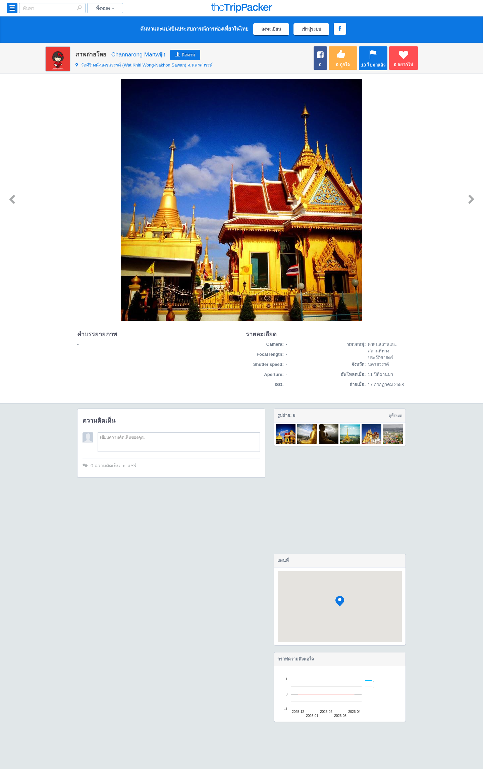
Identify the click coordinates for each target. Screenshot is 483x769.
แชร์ (132, 465)
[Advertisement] (340, 500)
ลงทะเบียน (271, 29)
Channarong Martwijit (138, 54)
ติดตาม (188, 54)
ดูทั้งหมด (395, 416)
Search (79, 8)
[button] (339, 601)
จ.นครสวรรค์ (144, 65)
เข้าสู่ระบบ (311, 29)
